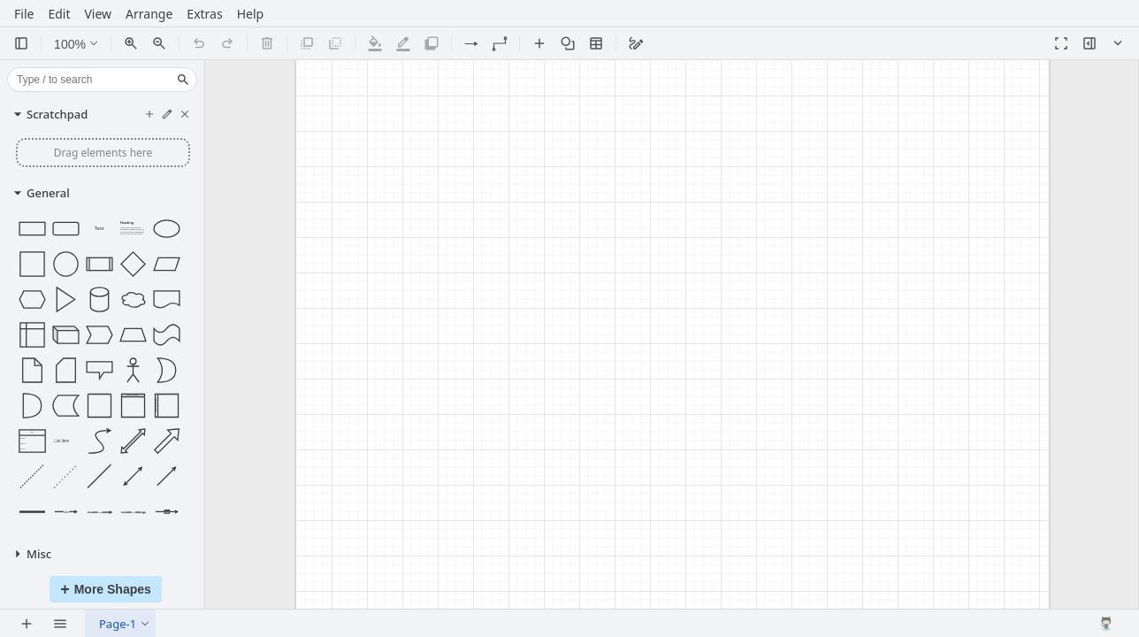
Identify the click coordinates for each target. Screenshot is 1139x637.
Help (250, 16)
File (24, 16)
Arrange (149, 16)
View (97, 16)
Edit (59, 16)
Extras (204, 16)
